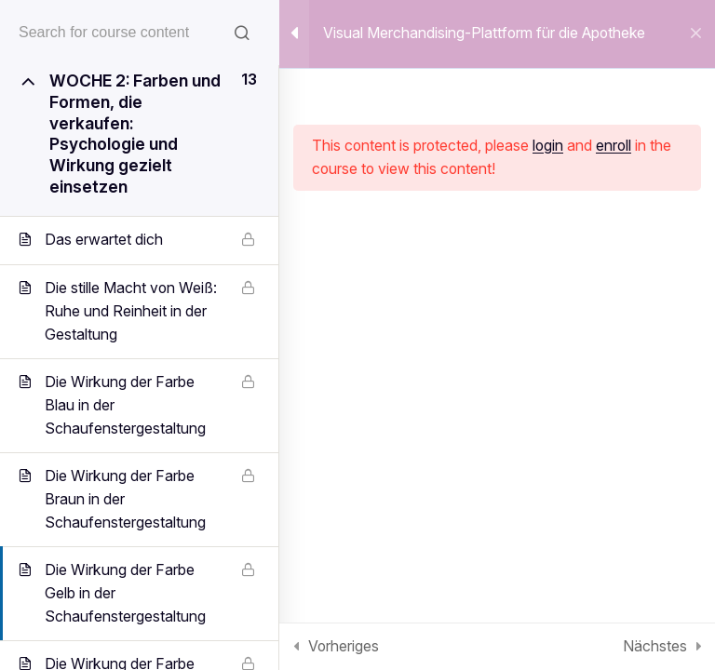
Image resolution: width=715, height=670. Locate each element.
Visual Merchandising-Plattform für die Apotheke (484, 33)
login (548, 145)
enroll (613, 145)
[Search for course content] (242, 32)
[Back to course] (695, 34)
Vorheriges (343, 646)
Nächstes (655, 646)
